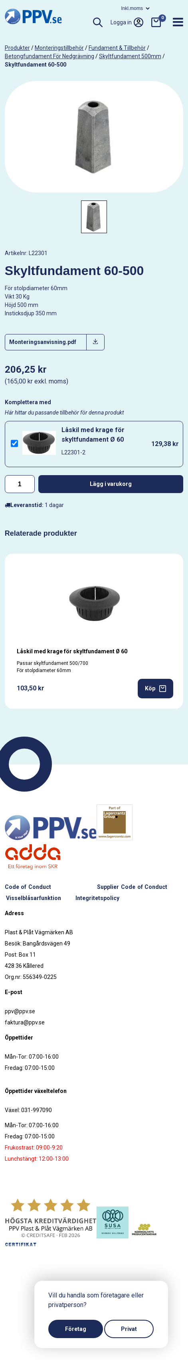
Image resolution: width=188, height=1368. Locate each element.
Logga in (127, 22)
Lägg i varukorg (111, 484)
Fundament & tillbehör (117, 48)
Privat (129, 1329)
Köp (155, 688)
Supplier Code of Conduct (132, 887)
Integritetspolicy (97, 898)
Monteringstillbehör (59, 48)
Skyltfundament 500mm (130, 56)
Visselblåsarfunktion (33, 898)
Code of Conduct (28, 887)
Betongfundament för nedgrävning (49, 56)
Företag (75, 1329)
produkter (17, 48)
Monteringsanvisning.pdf (42, 342)
